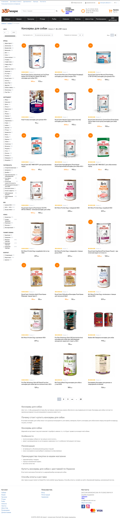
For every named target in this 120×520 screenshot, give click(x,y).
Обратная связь (86, 503)
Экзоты (3, 506)
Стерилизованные (10, 167)
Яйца (6, 100)
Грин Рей (7, 83)
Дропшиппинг (27, 1)
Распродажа (5, 510)
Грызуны (4, 497)
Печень (7, 155)
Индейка (7, 160)
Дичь (6, 104)
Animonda (8, 45)
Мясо (6, 134)
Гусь (6, 111)
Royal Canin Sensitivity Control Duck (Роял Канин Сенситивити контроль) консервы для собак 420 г (103, 121)
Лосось (7, 153)
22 (81, 399)
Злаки (7, 141)
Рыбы (3, 501)
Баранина (8, 109)
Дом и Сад (4, 508)
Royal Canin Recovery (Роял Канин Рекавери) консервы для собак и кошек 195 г (69, 75)
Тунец (7, 137)
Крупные (7, 235)
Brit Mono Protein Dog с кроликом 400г (33, 337)
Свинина (7, 102)
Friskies (7, 59)
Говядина (8, 158)
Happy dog (8, 64)
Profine (7, 76)
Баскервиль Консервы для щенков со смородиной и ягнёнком (100, 383)
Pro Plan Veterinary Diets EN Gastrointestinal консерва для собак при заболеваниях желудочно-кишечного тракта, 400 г (69, 339)
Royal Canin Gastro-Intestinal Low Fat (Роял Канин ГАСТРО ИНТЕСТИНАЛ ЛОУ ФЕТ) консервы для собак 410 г (35, 76)
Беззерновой (9, 227)
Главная (3, 23)
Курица (7, 139)
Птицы (3, 499)
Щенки (7, 260)
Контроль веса (9, 188)
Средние (7, 237)
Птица (7, 130)
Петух (7, 106)
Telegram (68, 12)
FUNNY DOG (8, 62)
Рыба (6, 123)
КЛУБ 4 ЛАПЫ (9, 87)
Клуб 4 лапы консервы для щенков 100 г (34, 120)
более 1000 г (9, 209)
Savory (7, 80)
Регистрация (45, 495)
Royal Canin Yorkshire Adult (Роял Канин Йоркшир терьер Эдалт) (33, 295)
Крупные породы (7, 243)
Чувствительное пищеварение (10, 175)
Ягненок (7, 146)
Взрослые (8, 257)
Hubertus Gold (9, 69)
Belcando (7, 50)
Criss (6, 55)
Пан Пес (7, 92)
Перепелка (8, 120)
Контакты (43, 1)
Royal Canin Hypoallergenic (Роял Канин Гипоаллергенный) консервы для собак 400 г (69, 165)
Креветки (8, 132)
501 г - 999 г (8, 207)
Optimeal (7, 71)
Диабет (7, 172)
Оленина (7, 118)
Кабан (7, 125)
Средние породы (7, 247)
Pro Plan (7, 73)
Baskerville (8, 48)
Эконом (7, 225)
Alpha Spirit (8, 43)
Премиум (8, 223)
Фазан (7, 113)
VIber (67, 13)
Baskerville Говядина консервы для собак (101, 337)
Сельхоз (4, 504)
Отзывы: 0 (31, 72)
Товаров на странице (70, 35)
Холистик (8, 217)
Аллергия (8, 170)
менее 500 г (8, 205)
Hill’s (6, 66)
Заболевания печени (9, 193)
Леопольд (8, 90)
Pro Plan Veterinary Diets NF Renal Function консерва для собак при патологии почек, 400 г (36, 383)
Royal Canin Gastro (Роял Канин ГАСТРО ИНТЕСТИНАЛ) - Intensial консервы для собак (35, 208)
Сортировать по (28, 35)
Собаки (9, 23)
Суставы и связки (8, 178)
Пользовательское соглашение (10, 4)
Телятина (8, 144)
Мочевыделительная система (11, 185)
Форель (7, 148)
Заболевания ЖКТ (9, 197)
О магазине (4, 1)
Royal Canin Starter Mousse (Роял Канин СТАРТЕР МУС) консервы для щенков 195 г (101, 75)
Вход (43, 492)
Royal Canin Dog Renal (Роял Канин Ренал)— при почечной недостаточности (103, 252)
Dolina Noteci (9, 57)
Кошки (3, 495)
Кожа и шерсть (9, 190)
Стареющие (8, 255)
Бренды (35, 1)
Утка (6, 151)
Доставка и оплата (15, 1)
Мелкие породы (7, 240)
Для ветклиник (6, 512)
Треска (7, 116)
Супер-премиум (7, 220)
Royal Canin (8, 78)
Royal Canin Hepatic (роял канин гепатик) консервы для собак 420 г (68, 120)
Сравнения (44, 497)
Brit (6, 52)
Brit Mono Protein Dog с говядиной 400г (67, 208)
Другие (7, 85)
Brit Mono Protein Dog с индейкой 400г (100, 208)
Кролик (7, 127)
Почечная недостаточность (10, 182)
